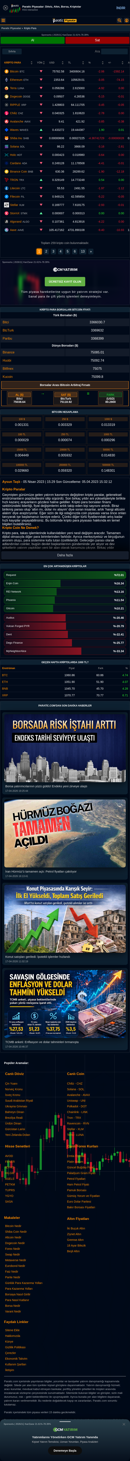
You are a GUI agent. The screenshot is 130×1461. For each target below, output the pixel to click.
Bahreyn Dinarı (14, 1112)
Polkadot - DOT (77, 1106)
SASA (9, 1201)
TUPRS (10, 1190)
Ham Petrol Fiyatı (78, 1184)
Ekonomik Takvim (16, 1358)
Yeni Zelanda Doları (17, 1134)
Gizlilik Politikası (15, 1347)
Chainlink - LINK (77, 1112)
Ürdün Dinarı (13, 1123)
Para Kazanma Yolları (19, 1288)
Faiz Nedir (11, 1271)
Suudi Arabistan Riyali (19, 1100)
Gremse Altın (75, 1239)
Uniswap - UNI (76, 1100)
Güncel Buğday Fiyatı (80, 1167)
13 (83, 251)
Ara (97, 51)
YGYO (9, 1195)
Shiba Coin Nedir (16, 1231)
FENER (10, 1161)
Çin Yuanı (11, 1083)
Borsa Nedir (12, 1305)
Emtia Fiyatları (76, 1156)
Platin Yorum (75, 1161)
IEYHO (9, 1167)
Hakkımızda (12, 1335)
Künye (9, 1341)
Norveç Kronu (14, 1089)
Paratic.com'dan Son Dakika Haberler (65, 705)
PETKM (10, 1184)
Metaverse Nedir (15, 1260)
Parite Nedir (12, 1277)
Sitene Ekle (12, 1330)
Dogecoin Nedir (15, 1243)
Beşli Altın (73, 1251)
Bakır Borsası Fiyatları (81, 1207)
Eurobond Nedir (15, 1265)
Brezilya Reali (14, 1117)
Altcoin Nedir (13, 1237)
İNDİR (120, 8)
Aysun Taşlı (11, 481)
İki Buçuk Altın (76, 1228)
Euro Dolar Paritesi (79, 1201)
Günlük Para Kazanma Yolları (24, 1283)
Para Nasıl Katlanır (17, 1300)
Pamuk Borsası (76, 1190)
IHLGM (9, 1173)
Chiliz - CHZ (74, 1083)
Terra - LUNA (75, 1134)
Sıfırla (12, 51)
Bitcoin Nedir (13, 1226)
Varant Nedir (13, 1311)
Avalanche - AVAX (78, 1095)
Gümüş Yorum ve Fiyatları (83, 1195)
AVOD (9, 1156)
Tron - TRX (74, 1117)
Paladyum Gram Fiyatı (81, 1173)
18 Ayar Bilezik (76, 1245)
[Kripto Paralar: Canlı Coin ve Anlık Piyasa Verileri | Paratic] (64, 20)
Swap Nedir (12, 1254)
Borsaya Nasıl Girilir (17, 1294)
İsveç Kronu (12, 1095)
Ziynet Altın (74, 1234)
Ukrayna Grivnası (16, 1106)
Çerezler (10, 1353)
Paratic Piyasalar (11, 28)
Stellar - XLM (75, 1129)
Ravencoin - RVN (78, 1123)
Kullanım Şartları (15, 1364)
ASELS (9, 1178)
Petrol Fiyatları (76, 1178)
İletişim (9, 1370)
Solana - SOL (75, 1089)
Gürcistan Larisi (15, 1129)
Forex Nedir (12, 1248)
